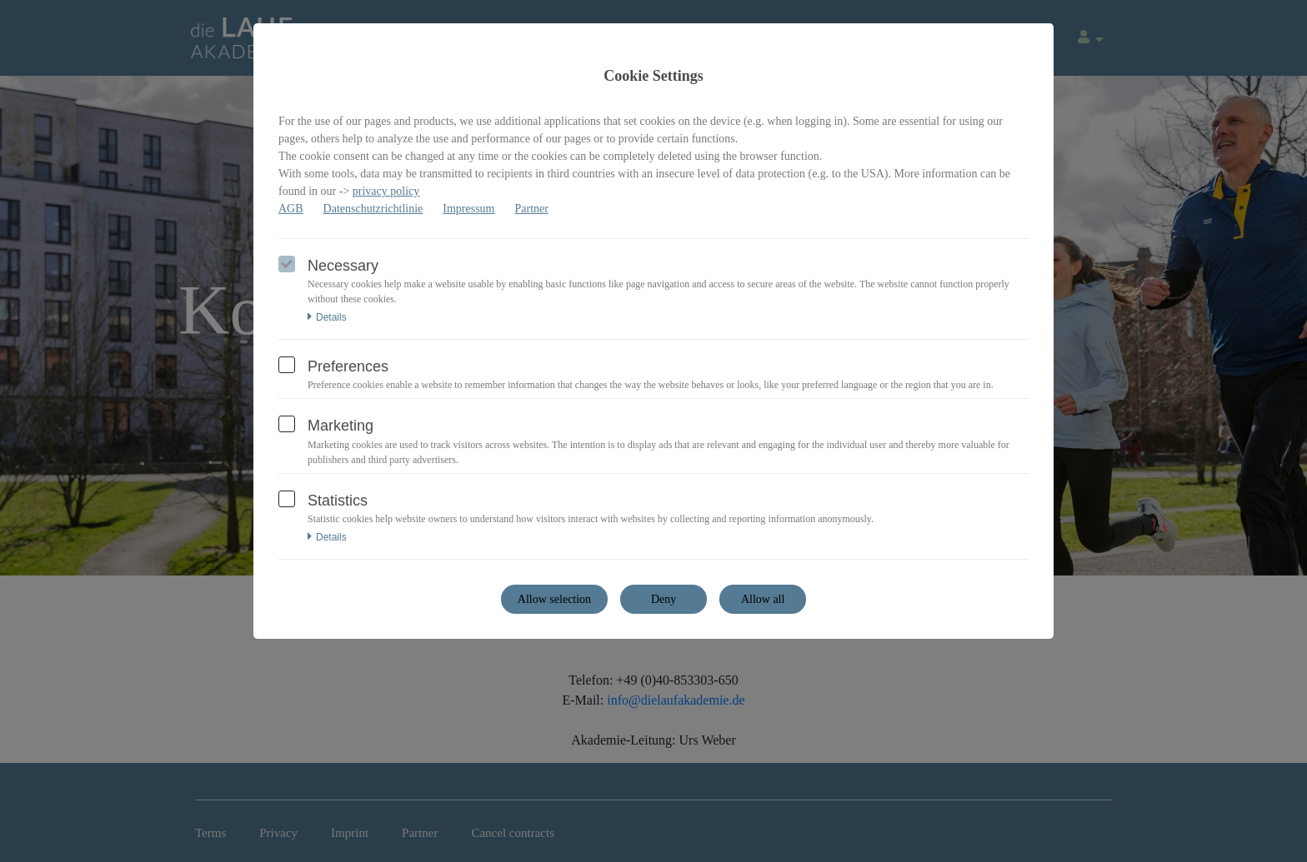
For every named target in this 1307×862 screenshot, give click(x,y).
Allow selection (554, 599)
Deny (663, 599)
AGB (290, 208)
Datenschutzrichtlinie (373, 208)
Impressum (468, 208)
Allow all (763, 599)
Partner (531, 208)
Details (327, 317)
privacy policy (386, 191)
